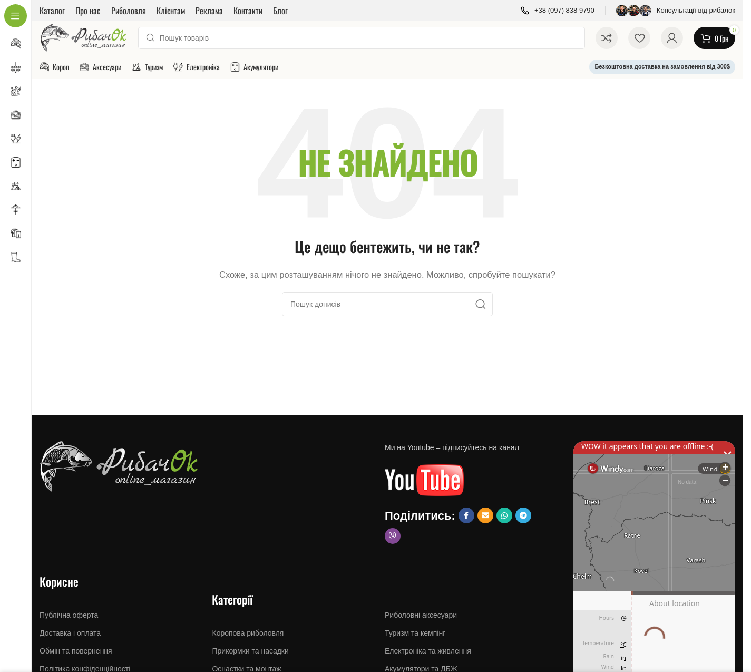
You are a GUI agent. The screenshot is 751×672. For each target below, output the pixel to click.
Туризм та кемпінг (415, 633)
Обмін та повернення (76, 651)
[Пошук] (361, 38)
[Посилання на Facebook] (466, 515)
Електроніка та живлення (428, 651)
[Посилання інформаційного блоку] (557, 10)
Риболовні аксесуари (421, 615)
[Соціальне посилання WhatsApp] (504, 515)
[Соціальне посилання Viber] (393, 536)
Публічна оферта (69, 615)
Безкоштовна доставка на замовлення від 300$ (662, 66)
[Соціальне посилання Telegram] (523, 515)
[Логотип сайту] (84, 37)
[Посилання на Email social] (485, 515)
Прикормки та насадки (250, 651)
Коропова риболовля (248, 633)
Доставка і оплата (70, 633)
